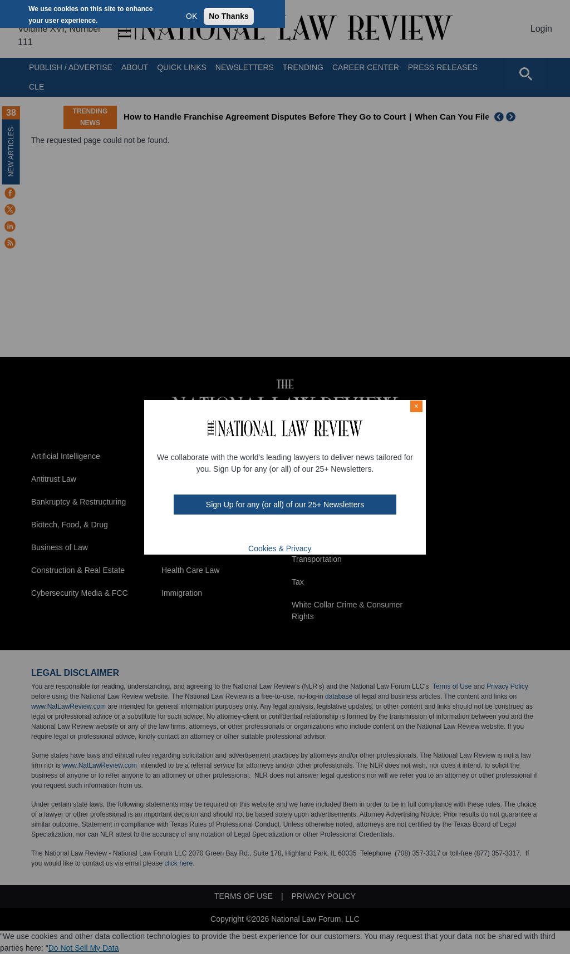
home (306, 531)
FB (247, 531)
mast (277, 531)
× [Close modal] (416, 406)
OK (191, 16)
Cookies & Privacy (280, 548)
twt (263, 531)
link (292, 531)
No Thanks (229, 16)
